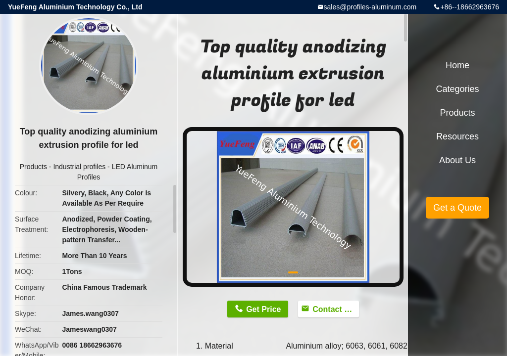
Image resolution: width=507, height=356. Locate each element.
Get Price (263, 309)
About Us (457, 160)
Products (33, 167)
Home (457, 65)
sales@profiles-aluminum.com (370, 7)
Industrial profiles (79, 167)
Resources (457, 136)
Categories (457, 89)
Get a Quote (457, 208)
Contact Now (335, 309)
